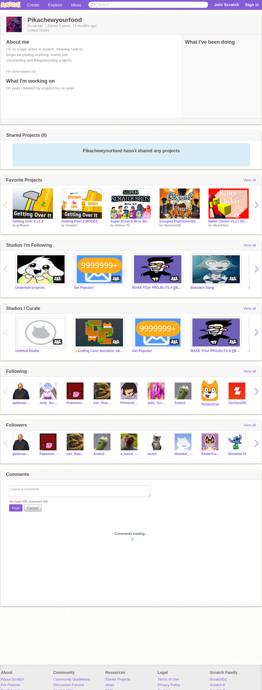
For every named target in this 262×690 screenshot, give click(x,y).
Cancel (32, 508)
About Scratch (12, 679)
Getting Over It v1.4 (28, 221)
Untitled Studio (27, 351)
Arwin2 (180, 403)
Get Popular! (84, 288)
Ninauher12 (237, 454)
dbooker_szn (183, 454)
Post (15, 508)
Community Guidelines (71, 679)
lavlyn (152, 454)
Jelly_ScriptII (156, 403)
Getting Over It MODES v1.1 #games (81, 221)
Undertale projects (30, 288)
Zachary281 (237, 403)
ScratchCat (210, 404)
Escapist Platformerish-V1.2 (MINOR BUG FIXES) (179, 221)
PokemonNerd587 (75, 403)
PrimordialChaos (129, 403)
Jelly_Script (48, 403)
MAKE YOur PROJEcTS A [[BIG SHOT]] (157, 288)
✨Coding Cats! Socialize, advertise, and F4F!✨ (99, 351)
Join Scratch (226, 4)
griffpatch (23, 225)
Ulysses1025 (172, 225)
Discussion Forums (68, 685)
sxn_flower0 (102, 403)
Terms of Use (168, 679)
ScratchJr (217, 685)
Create (33, 5)
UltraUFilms (220, 225)
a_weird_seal (129, 454)
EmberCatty (210, 454)
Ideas (76, 5)
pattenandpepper (22, 403)
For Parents (10, 685)
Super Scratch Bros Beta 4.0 (130, 221)
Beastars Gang (202, 288)
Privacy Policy (169, 685)
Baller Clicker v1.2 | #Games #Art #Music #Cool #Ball (228, 221)
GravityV (71, 225)
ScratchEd (218, 679)
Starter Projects (117, 679)
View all (249, 180)
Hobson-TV (122, 225)
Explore (55, 5)
